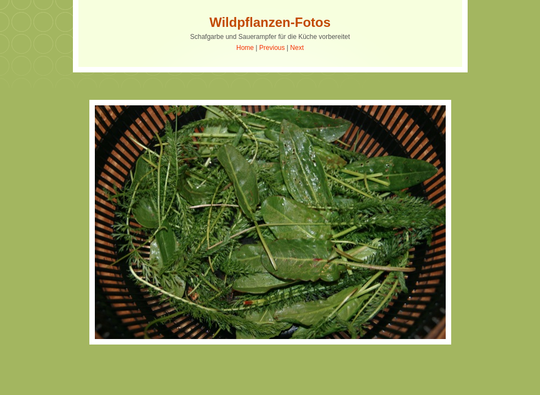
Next (297, 48)
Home (245, 48)
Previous (272, 48)
